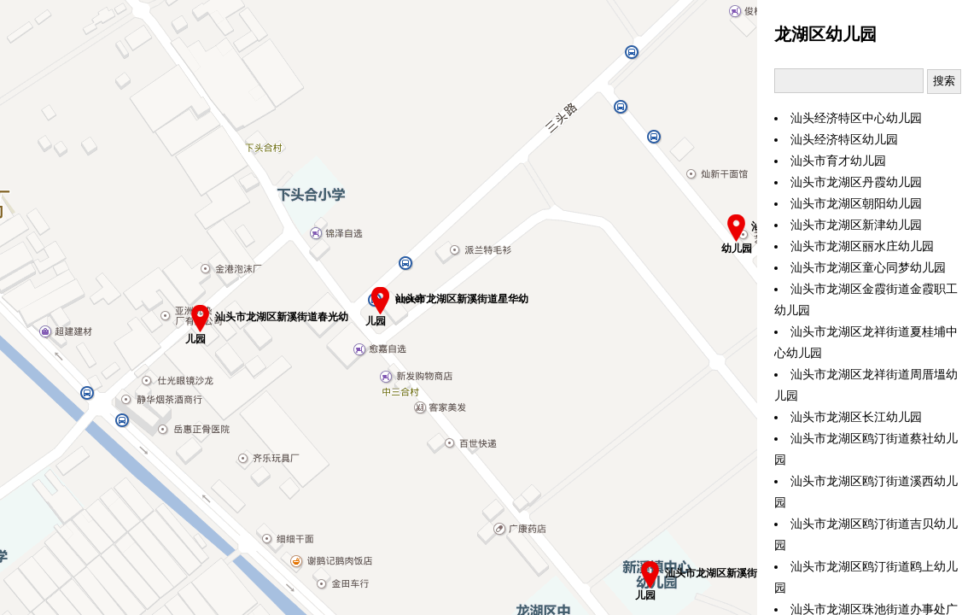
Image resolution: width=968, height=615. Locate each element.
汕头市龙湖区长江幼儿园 (856, 417)
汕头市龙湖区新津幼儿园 (856, 225)
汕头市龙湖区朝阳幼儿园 (856, 203)
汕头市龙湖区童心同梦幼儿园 (868, 267)
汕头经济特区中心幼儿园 (856, 118)
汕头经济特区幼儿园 (844, 139)
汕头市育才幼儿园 (838, 161)
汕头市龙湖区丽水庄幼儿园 (862, 246)
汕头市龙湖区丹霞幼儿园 (856, 182)
